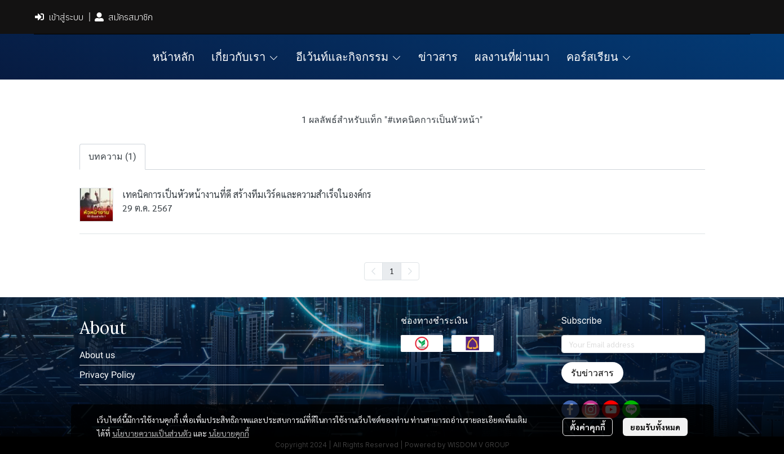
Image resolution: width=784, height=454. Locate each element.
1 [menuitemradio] (391, 271)
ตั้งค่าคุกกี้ (587, 427)
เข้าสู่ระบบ (59, 17)
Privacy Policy (107, 374)
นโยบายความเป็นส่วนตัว (152, 433)
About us (97, 355)
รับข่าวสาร (592, 372)
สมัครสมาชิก (124, 17)
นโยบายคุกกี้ (229, 433)
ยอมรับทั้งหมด (655, 427)
